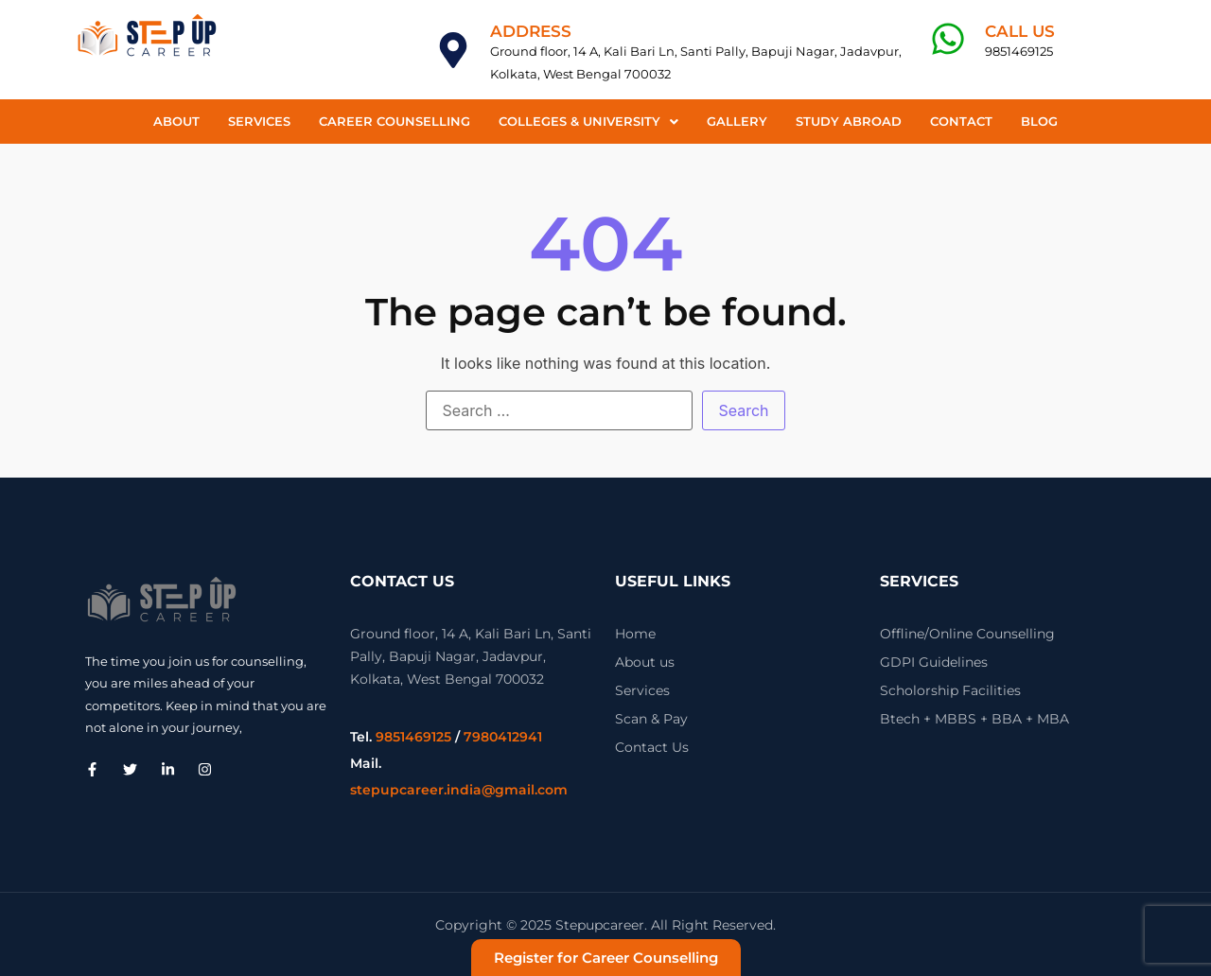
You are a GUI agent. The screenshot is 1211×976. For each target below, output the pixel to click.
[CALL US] (948, 39)
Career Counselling (394, 121)
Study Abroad (849, 121)
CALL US (1020, 31)
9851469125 (413, 736)
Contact (961, 121)
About (176, 121)
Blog (1039, 121)
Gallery (737, 121)
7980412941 (503, 736)
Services (259, 121)
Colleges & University (588, 121)
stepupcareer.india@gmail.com (459, 789)
